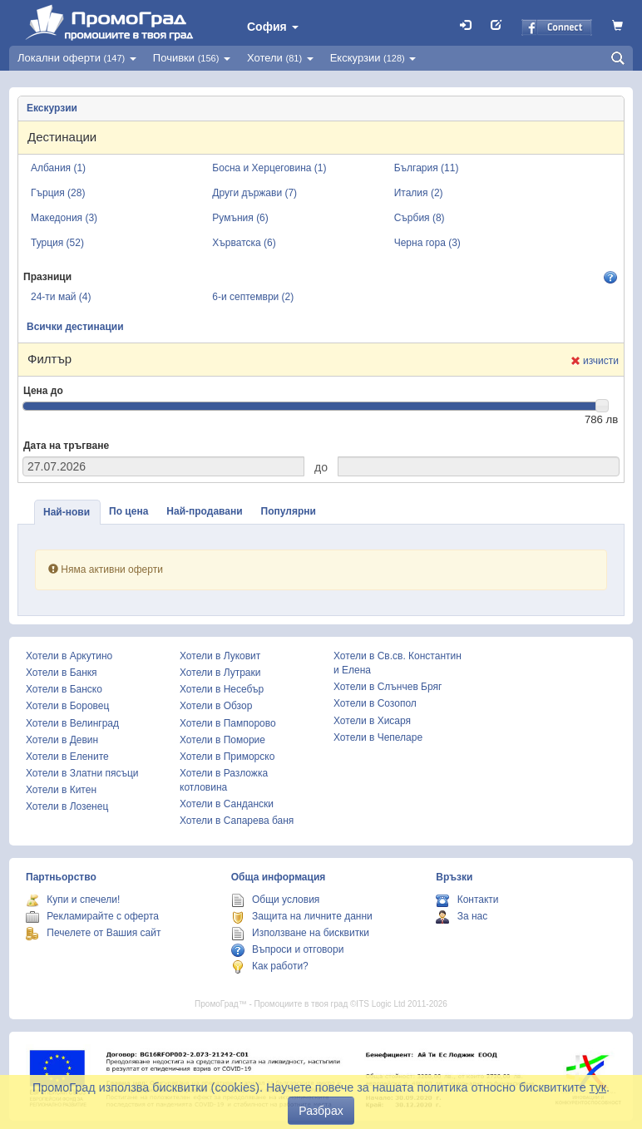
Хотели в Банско (64, 689)
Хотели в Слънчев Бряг (387, 687)
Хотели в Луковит (220, 656)
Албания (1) (58, 168)
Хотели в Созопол (375, 703)
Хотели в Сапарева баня (237, 820)
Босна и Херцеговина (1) (269, 168)
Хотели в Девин (62, 740)
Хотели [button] (280, 58)
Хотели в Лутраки (220, 672)
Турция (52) (57, 243)
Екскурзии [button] (373, 58)
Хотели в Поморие (222, 740)
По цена (128, 511)
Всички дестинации (75, 327)
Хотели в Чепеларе (377, 737)
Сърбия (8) (419, 218)
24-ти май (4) (61, 297)
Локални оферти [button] (76, 58)
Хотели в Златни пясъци (82, 773)
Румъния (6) (240, 218)
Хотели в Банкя (61, 672)
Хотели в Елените (67, 756)
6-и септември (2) (253, 297)
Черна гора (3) (427, 243)
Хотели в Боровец (67, 706)
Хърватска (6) (243, 243)
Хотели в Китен (61, 790)
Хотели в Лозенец (67, 806)
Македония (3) (64, 218)
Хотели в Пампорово (228, 723)
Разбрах (321, 1110)
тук (598, 1087)
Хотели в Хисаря (372, 721)
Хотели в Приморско (227, 756)
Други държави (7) (254, 193)
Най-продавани (204, 511)
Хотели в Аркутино (69, 656)
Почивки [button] (191, 58)
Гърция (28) (58, 193)
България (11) (426, 168)
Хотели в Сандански (227, 804)
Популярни (288, 511)
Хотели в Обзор (216, 706)
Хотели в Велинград (72, 723)
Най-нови (66, 512)
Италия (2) (418, 193)
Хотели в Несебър (222, 689)
